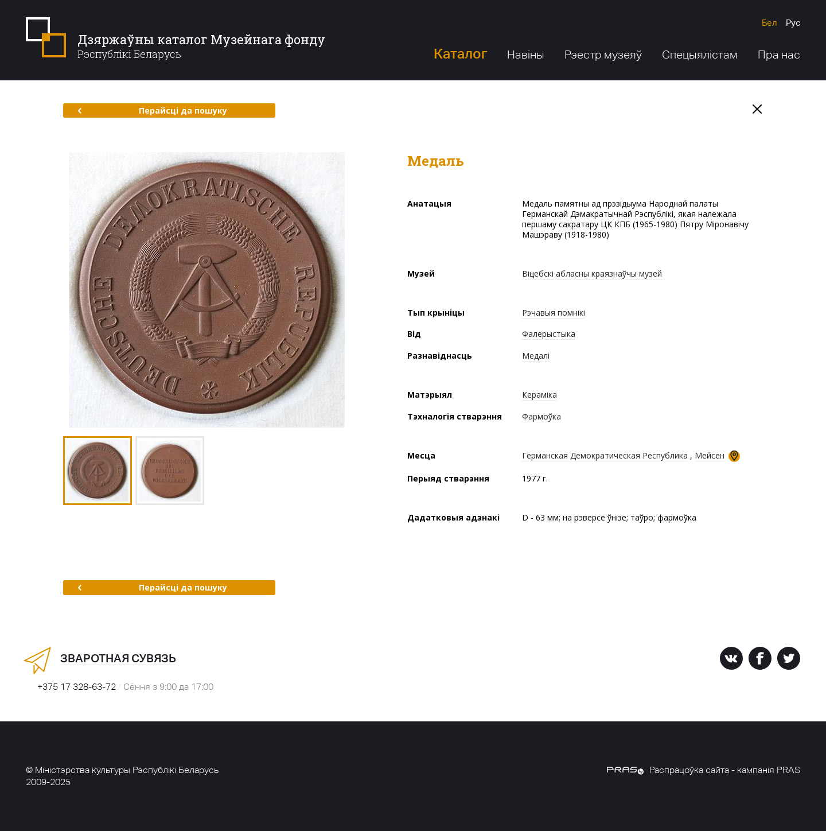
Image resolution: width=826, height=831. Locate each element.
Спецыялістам (700, 54)
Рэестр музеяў (603, 54)
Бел (769, 23)
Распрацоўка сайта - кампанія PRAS (703, 769)
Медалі (536, 355)
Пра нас (779, 54)
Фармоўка (541, 416)
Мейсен (709, 455)
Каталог (460, 53)
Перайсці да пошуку (152, 110)
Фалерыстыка (548, 333)
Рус (793, 23)
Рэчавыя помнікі (553, 312)
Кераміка (539, 394)
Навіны (525, 54)
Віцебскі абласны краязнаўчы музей (592, 273)
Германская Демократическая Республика (605, 455)
